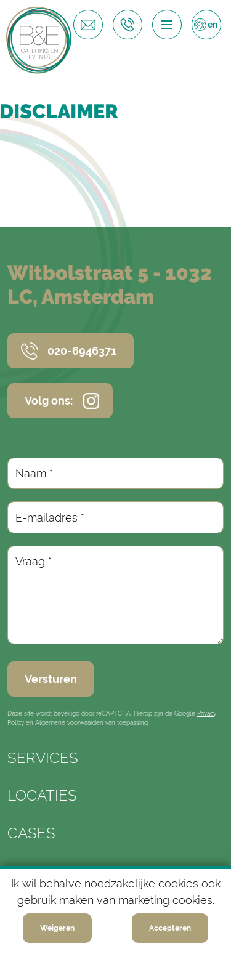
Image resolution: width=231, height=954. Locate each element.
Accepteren (170, 928)
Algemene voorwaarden (69, 722)
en (212, 25)
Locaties (42, 795)
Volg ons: (49, 400)
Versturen (51, 679)
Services (42, 758)
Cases (31, 833)
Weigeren (57, 928)
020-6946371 (81, 350)
